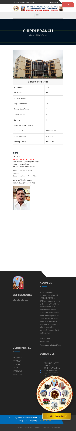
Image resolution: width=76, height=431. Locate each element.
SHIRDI (15, 368)
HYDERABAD (18, 357)
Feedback (46, 427)
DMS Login (54, 2)
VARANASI (17, 361)
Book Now (67, 5)
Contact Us (56, 427)
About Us (28, 427)
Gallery (37, 427)
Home (31, 35)
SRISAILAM (17, 374)
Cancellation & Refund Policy (51, 345)
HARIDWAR (17, 371)
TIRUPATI (17, 364)
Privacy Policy (45, 338)
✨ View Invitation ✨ (56, 416)
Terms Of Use (45, 342)
